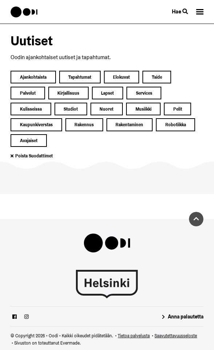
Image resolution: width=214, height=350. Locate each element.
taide (157, 77)
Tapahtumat (79, 77)
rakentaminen (129, 124)
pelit (177, 109)
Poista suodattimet (34, 155)
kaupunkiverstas (36, 124)
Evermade (70, 343)
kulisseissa (31, 109)
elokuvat (121, 77)
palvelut (28, 93)
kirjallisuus (68, 93)
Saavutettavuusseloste (175, 335)
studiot (71, 109)
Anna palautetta (185, 316)
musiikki (144, 109)
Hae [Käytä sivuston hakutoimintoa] (180, 11)
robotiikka (175, 124)
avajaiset (28, 140)
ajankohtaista (33, 77)
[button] (199, 12)
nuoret (106, 109)
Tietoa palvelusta (134, 335)
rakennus (84, 124)
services (144, 93)
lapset (107, 93)
